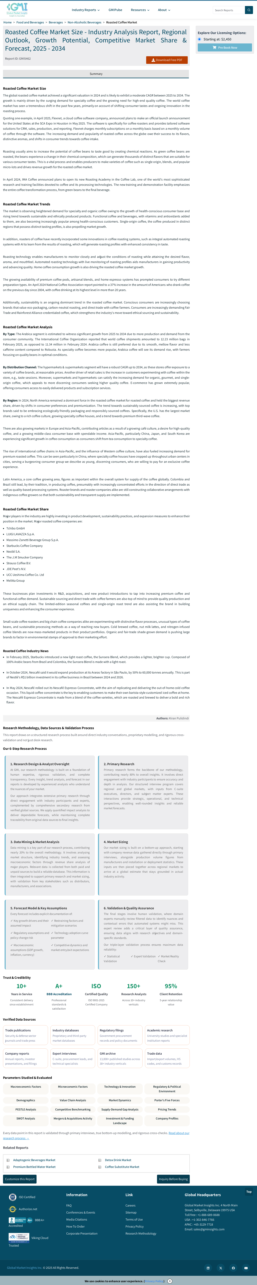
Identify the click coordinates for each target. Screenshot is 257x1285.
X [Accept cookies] (170, 1281)
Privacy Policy (154, 1281)
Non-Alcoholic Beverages (84, 22)
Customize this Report (20, 1179)
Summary (96, 74)
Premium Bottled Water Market (34, 1167)
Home (7, 22)
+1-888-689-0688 (208, 1215)
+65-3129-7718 (203, 1224)
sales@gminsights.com (208, 1229)
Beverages (56, 22)
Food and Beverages (30, 22)
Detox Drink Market (118, 1160)
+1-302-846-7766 (203, 1220)
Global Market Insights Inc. (24, 1268)
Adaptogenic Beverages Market (34, 1160)
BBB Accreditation (59, 994)
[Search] (249, 10)
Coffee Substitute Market (122, 1167)
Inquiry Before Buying (173, 1179)
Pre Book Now (225, 47)
